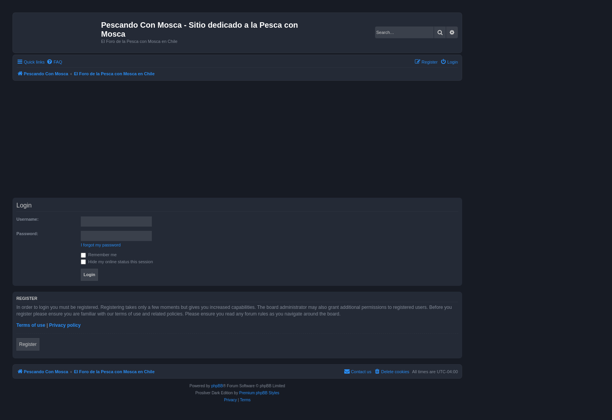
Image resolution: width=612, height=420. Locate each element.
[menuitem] (54, 62)
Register (28, 344)
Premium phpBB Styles (259, 393)
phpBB (217, 386)
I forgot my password (101, 245)
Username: (27, 219)
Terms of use (30, 325)
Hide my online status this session (117, 261)
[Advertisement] (246, 139)
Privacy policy (65, 325)
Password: (27, 233)
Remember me (99, 254)
